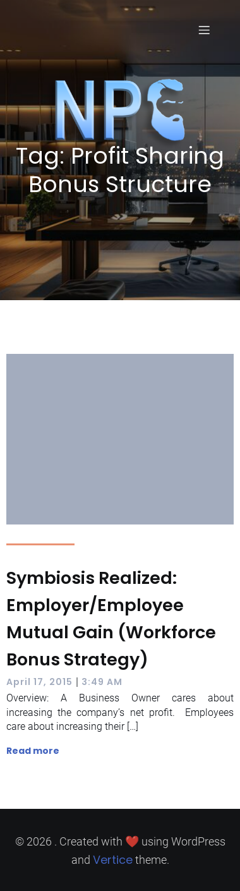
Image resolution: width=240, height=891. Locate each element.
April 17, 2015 (39, 682)
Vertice (113, 860)
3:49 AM (102, 682)
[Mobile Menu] (204, 29)
